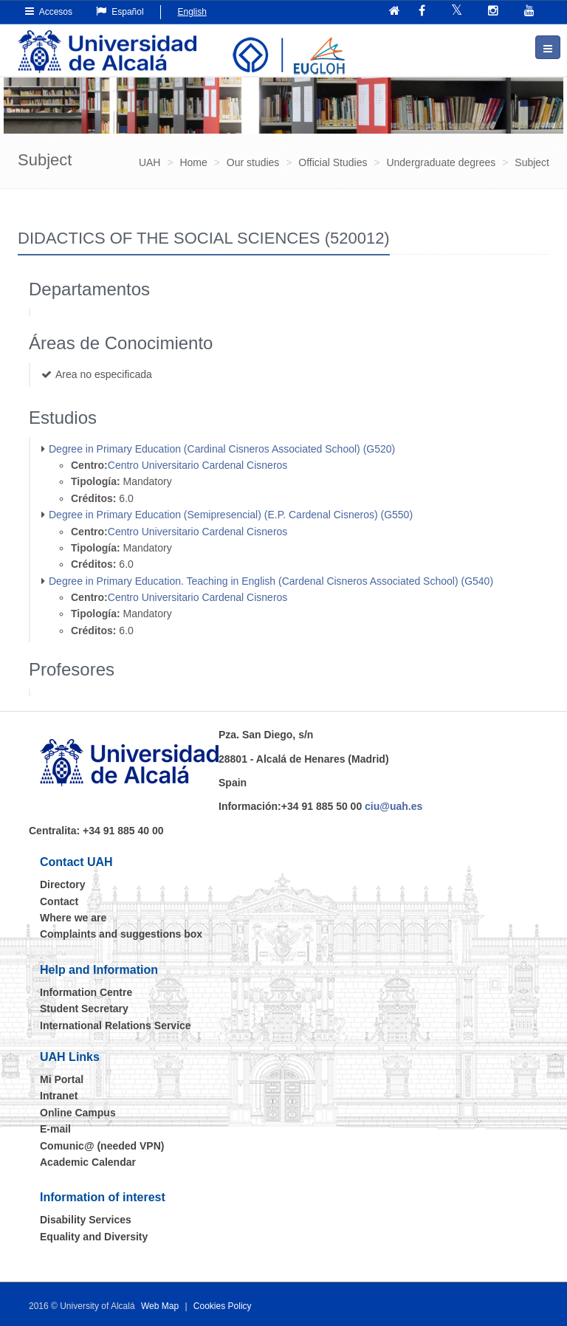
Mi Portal (61, 1079)
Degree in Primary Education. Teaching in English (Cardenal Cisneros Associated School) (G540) (271, 581)
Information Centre (86, 992)
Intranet (59, 1096)
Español (120, 11)
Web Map (160, 1306)
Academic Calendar (88, 1162)
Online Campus (78, 1113)
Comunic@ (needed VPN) (102, 1146)
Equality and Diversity (94, 1237)
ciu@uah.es (393, 806)
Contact (59, 901)
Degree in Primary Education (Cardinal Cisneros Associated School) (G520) (222, 449)
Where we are (73, 918)
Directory (62, 884)
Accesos (48, 11)
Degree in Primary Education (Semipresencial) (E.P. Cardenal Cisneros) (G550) (231, 515)
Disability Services (85, 1220)
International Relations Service (115, 1025)
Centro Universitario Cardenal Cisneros (198, 465)
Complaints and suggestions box (121, 934)
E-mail (55, 1129)
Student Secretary (84, 1008)
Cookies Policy (222, 1306)
